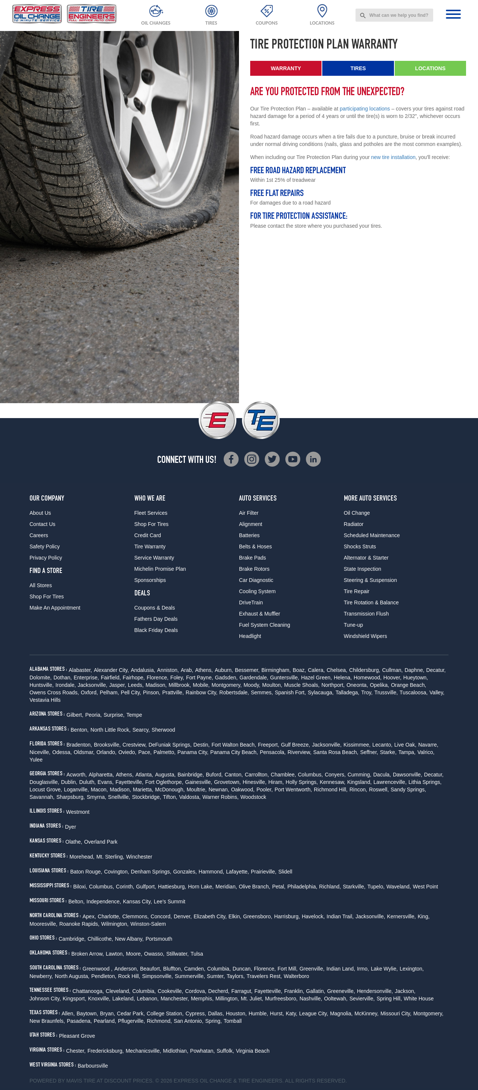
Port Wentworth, (293, 789)
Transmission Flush (366, 614)
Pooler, (265, 789)
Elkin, (235, 916)
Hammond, (211, 872)
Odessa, (62, 752)
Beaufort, (150, 969)
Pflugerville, (131, 1021)
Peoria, (93, 715)
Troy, (366, 692)
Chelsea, (337, 670)
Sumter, (216, 976)
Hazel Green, (316, 678)
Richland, (330, 887)
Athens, (203, 670)
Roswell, (379, 789)
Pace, (145, 752)
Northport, (333, 685)
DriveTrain (251, 602)
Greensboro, (257, 916)
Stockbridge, (146, 797)
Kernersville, (401, 916)
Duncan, (242, 969)
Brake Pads (252, 558)
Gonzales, (185, 872)
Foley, (177, 678)
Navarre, (428, 745)
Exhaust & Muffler (259, 614)
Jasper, (117, 685)
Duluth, (87, 782)
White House (419, 999)
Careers (39, 535)
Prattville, (173, 692)
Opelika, (379, 685)
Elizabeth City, (209, 916)
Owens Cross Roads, (54, 692)
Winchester (139, 857)
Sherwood (163, 730)
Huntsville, (42, 685)
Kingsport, (74, 999)
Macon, (99, 789)
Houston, (236, 1013)
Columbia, (219, 969)
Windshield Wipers (365, 636)
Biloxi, (80, 887)
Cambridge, (72, 939)
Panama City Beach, (234, 752)
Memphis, (202, 999)
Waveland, (399, 887)
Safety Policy (45, 546)
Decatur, (436, 670)
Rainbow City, (201, 692)
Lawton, (115, 954)
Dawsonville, (407, 775)
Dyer (70, 827)
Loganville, (76, 789)
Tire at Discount (107, 1081)
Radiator (354, 524)
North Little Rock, (110, 730)
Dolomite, (41, 678)
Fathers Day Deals (156, 619)
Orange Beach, (408, 685)
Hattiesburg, (172, 887)
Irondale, (66, 685)
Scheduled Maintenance (372, 535)
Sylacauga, (320, 692)
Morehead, (81, 857)
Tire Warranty (150, 546)
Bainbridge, (190, 775)
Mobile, (201, 685)
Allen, (68, 1013)
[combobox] (394, 15)
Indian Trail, (340, 916)
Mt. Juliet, (252, 999)
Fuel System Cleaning (264, 625)
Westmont (78, 812)
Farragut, (241, 991)
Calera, (316, 670)
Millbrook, (179, 685)
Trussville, (386, 692)
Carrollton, (257, 775)
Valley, (436, 692)
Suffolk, (225, 1051)
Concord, (161, 916)
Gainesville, (198, 782)
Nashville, (310, 999)
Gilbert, (74, 715)
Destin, (201, 745)
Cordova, (196, 991)
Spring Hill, (389, 999)
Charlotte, (109, 916)
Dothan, (62, 678)
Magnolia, (341, 1013)
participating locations (365, 109)
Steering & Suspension (370, 580)
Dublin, (69, 782)
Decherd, (219, 991)
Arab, (187, 670)
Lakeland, (123, 999)
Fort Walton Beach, (233, 745)
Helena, (343, 678)
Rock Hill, (129, 976)
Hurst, (277, 1013)
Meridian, (226, 887)
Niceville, (40, 752)
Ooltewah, (336, 999)
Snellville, (119, 797)
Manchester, (175, 999)
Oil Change (357, 513)
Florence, (157, 678)
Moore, (134, 954)
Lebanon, (147, 999)
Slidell (285, 872)
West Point (425, 887)
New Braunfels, (47, 1021)
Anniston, (168, 670)
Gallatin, (315, 991)
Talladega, (347, 692)
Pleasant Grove (77, 1036)
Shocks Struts (360, 546)
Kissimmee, (357, 745)
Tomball (233, 1021)
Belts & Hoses (255, 546)
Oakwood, (243, 789)
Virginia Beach (253, 1051)
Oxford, (89, 692)
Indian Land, (340, 969)
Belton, (76, 901)
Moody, (251, 685)
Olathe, (73, 842)
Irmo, (363, 969)
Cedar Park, (131, 1013)
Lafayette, (237, 872)
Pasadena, (79, 1021)
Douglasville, (44, 782)
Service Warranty (154, 558)
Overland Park (100, 842)
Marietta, (143, 789)
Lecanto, (382, 745)
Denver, (183, 916)
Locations (430, 68)
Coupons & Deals (154, 608)
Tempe (134, 715)
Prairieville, (263, 872)
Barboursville (93, 1066)
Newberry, (41, 976)
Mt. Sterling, (110, 857)
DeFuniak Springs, (170, 745)
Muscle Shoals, (302, 685)
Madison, (156, 685)
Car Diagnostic (256, 580)
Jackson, (405, 991)
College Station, (165, 1013)
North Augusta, (72, 976)
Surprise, (113, 715)
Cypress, (196, 1013)
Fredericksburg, (105, 1051)
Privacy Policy (46, 558)
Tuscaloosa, (414, 692)
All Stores (41, 585)
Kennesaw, (332, 782)
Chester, (76, 1051)
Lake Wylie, (384, 969)
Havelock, (313, 916)
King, (423, 916)
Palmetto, (164, 752)
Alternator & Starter (366, 558)
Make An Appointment (55, 608)
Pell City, (131, 692)
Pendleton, (103, 976)
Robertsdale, (234, 692)
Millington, (227, 999)
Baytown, (87, 1013)
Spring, (213, 1021)
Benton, (80, 730)
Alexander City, (111, 670)
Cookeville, (170, 991)
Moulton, (272, 685)
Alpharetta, (101, 775)
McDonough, (169, 789)
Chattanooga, (88, 991)
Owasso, (154, 954)
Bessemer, (247, 670)
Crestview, (134, 745)
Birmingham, (276, 670)
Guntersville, (284, 678)
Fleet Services (151, 513)
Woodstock (253, 797)
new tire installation (393, 157)
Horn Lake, (201, 887)
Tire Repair (357, 591)
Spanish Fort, (290, 692)
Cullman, (392, 670)
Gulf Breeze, (295, 745)
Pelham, (109, 692)
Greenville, (312, 969)
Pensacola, (273, 752)
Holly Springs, (302, 782)
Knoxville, (99, 999)
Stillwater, (177, 954)
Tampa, (407, 752)
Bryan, (107, 1013)
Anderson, (126, 969)
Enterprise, (86, 678)
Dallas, (216, 1013)
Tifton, (170, 797)
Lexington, (412, 969)
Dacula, (382, 775)
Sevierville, (362, 999)
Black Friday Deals (156, 630)
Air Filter (248, 513)
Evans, (105, 782)
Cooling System (257, 591)
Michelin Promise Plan (160, 569)
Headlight (250, 636)
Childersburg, (364, 670)
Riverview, (299, 752)
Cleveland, (118, 991)
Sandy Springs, (408, 789)
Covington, (116, 872)
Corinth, (125, 887)
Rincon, (358, 789)
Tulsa (196, 954)
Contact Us (42, 524)
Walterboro (296, 976)
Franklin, (294, 991)
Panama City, (192, 752)
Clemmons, (135, 916)
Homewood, (368, 678)
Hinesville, (255, 782)
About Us (40, 513)
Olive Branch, (254, 887)
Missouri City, (396, 1013)
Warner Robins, (220, 797)
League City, (313, 1013)
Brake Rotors (254, 569)
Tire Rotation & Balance (371, 602)
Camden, (194, 969)
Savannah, (42, 797)
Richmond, (159, 1021)
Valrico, (426, 752)
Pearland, (105, 1021)
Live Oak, (405, 745)
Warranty (286, 68)
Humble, (258, 1013)
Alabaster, (80, 670)
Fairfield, (111, 678)
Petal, (279, 887)
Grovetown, (227, 782)
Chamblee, (283, 775)
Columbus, (310, 775)
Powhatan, (202, 1051)
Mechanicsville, (143, 1051)
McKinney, (366, 1013)
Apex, (89, 916)
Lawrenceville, (390, 782)
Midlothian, (175, 1051)
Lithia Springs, (425, 782)
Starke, (388, 752)
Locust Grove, (46, 789)
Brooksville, (107, 745)
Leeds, (136, 685)
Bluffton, (172, 969)
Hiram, (276, 782)
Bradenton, (79, 745)
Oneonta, (357, 685)
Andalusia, (143, 670)
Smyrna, (96, 797)
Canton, (233, 775)
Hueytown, (415, 678)
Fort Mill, (287, 969)
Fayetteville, (129, 782)
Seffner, (369, 752)
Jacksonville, (92, 685)
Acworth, (76, 775)
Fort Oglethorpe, (164, 782)
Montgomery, (227, 685)
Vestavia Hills (45, 700)
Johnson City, (45, 999)
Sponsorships (150, 580)
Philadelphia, (302, 887)
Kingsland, (359, 782)
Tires (358, 68)
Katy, (291, 1013)
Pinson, (152, 692)
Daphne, (414, 670)
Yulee (36, 760)
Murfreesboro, (281, 999)
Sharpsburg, (70, 797)
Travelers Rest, (264, 976)
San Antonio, (188, 1021)
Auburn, (224, 670)
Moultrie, (197, 789)
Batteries (249, 535)
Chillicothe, (100, 939)
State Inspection (362, 569)
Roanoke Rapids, (79, 924)
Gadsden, (226, 678)
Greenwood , (97, 969)
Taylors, (236, 976)
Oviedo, (127, 752)
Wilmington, (114, 924)
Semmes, (262, 692)
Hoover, (392, 678)
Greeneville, (341, 991)
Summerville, (190, 976)
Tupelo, (376, 887)
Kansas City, (137, 901)
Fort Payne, (199, 678)
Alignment (250, 524)
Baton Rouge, (86, 872)
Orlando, (106, 752)
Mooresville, (44, 924)
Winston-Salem (148, 924)
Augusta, (165, 775)
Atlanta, (144, 775)
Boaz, (299, 670)
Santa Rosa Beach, (335, 752)
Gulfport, (146, 887)
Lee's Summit (169, 901)
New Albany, (129, 939)
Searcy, (141, 730)
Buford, (214, 775)
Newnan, (218, 789)
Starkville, (354, 887)
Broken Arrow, (87, 954)
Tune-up (353, 625)
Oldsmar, (84, 752)
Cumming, (360, 775)
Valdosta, (190, 797)
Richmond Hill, (330, 789)
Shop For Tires (47, 597)
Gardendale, (253, 678)
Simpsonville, (157, 976)
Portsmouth (159, 939)
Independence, (104, 901)
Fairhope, (134, 678)
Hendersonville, (375, 991)
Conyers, (335, 775)
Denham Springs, (151, 872)
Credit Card (147, 535)
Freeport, (268, 745)
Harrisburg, (287, 916)
